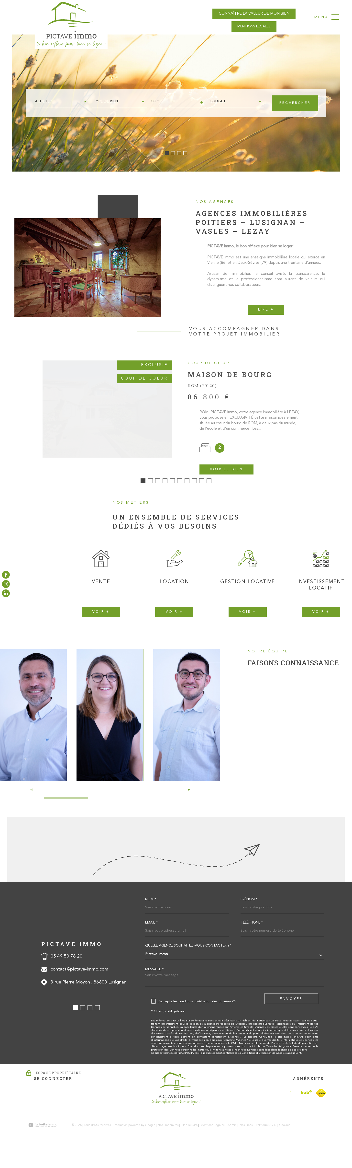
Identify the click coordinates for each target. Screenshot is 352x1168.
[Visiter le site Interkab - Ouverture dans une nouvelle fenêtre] (301, 1114)
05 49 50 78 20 (66, 977)
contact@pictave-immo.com (79, 990)
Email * (151, 944)
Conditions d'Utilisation (257, 1074)
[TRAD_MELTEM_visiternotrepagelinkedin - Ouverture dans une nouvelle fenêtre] (6, 593)
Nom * (150, 920)
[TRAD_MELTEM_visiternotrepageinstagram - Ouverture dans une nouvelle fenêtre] (6, 584)
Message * (154, 990)
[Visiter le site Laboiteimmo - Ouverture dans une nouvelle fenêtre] (43, 1146)
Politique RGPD (266, 1146)
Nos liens (246, 1146)
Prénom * (249, 920)
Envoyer (291, 1020)
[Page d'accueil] (71, 24)
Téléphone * (252, 944)
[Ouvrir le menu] (327, 17)
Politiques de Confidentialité (216, 1074)
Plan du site (190, 1146)
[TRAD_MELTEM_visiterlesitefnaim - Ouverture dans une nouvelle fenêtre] (321, 1114)
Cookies (284, 1146)
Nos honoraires (168, 1146)
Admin (232, 1146)
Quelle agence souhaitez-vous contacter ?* (188, 967)
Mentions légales (212, 1146)
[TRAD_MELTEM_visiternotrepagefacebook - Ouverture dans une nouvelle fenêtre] (6, 574)
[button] (167, 153)
